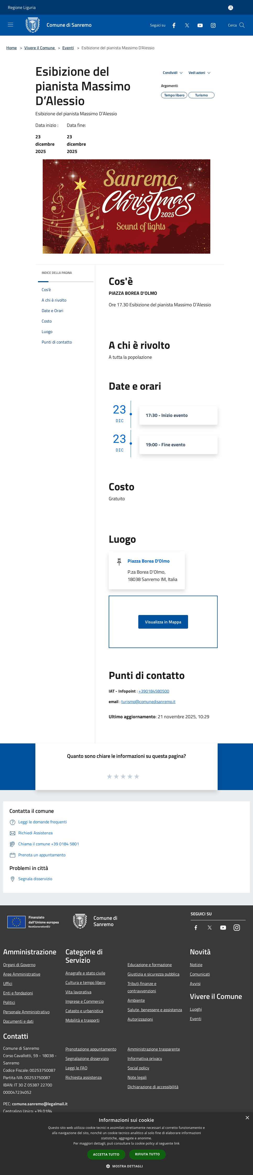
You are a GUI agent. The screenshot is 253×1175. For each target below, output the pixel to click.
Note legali (137, 1077)
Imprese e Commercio (84, 1001)
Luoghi (196, 1009)
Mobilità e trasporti (82, 1020)
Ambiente (136, 1000)
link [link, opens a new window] (177, 1143)
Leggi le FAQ (76, 1068)
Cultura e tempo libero (85, 982)
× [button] (247, 1118)
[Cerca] (242, 25)
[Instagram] (211, 25)
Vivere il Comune (40, 48)
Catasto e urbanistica (84, 1011)
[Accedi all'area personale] (230, 8)
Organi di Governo (19, 964)
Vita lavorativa (78, 992)
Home (11, 48)
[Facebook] (172, 25)
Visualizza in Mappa (163, 622)
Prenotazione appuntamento (90, 1049)
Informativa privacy (145, 1058)
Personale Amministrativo (26, 1012)
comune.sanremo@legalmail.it (40, 1104)
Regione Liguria (22, 7)
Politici (9, 1002)
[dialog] (126, 1143)
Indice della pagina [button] (57, 272)
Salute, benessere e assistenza (155, 1010)
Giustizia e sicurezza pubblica (153, 974)
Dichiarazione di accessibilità (153, 1087)
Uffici (7, 983)
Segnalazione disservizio (87, 1058)
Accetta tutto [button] (106, 1154)
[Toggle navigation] (10, 24)
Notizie (196, 964)
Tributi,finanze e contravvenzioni (142, 987)
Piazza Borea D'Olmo (149, 560)
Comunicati (200, 974)
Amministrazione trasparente (154, 1049)
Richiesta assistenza (83, 1077)
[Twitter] (185, 25)
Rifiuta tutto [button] (147, 1154)
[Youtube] (198, 25)
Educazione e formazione (150, 964)
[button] (126, 1166)
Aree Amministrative (21, 974)
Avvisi (195, 983)
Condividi (173, 73)
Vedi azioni (200, 73)
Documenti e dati (18, 1021)
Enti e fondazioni (18, 993)
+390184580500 (154, 691)
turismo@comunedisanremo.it (148, 701)
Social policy (138, 1068)
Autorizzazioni (140, 1019)
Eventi (68, 48)
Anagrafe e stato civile (85, 973)
